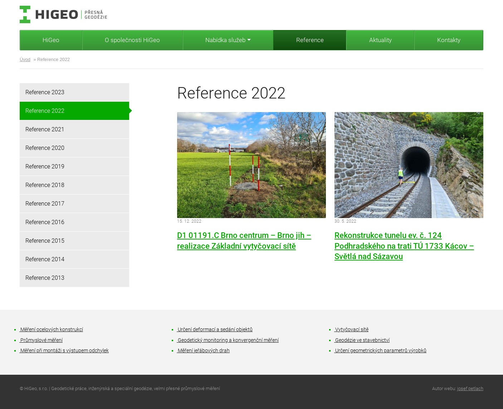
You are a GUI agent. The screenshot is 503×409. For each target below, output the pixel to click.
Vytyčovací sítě (351, 330)
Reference (310, 40)
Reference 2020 (44, 148)
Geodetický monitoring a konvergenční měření (228, 340)
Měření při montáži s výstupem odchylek (64, 351)
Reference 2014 (44, 259)
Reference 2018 (44, 185)
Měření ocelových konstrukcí (51, 330)
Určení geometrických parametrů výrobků (380, 351)
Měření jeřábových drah (203, 351)
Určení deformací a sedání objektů (215, 330)
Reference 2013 (44, 277)
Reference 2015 (44, 240)
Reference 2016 (44, 222)
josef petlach (470, 388)
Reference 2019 (44, 166)
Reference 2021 (44, 129)
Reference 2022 (44, 110)
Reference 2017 (44, 203)
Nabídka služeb (225, 40)
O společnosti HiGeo (132, 40)
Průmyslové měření (41, 340)
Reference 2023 (44, 92)
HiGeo (51, 40)
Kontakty (448, 40)
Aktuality (380, 40)
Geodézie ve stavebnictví (362, 340)
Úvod (25, 59)
